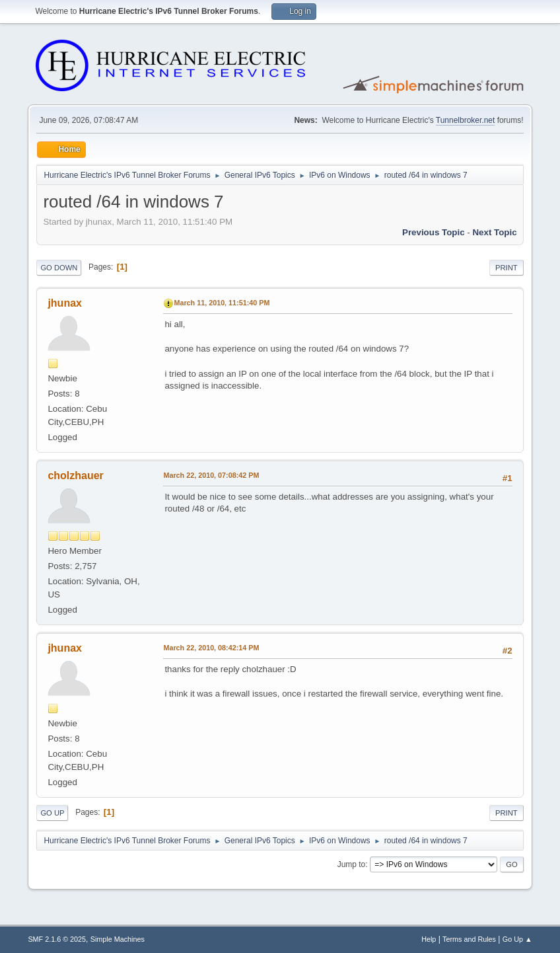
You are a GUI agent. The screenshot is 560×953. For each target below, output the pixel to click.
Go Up (52, 813)
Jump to (351, 864)
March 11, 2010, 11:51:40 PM (221, 303)
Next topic (494, 232)
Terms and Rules (469, 939)
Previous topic (433, 232)
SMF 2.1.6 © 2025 (57, 939)
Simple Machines (117, 939)
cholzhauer (75, 475)
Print (506, 268)
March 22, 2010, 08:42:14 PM (211, 648)
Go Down (58, 268)
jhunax (65, 303)
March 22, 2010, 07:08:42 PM (211, 475)
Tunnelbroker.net (465, 120)
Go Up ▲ (517, 939)
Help (428, 939)
